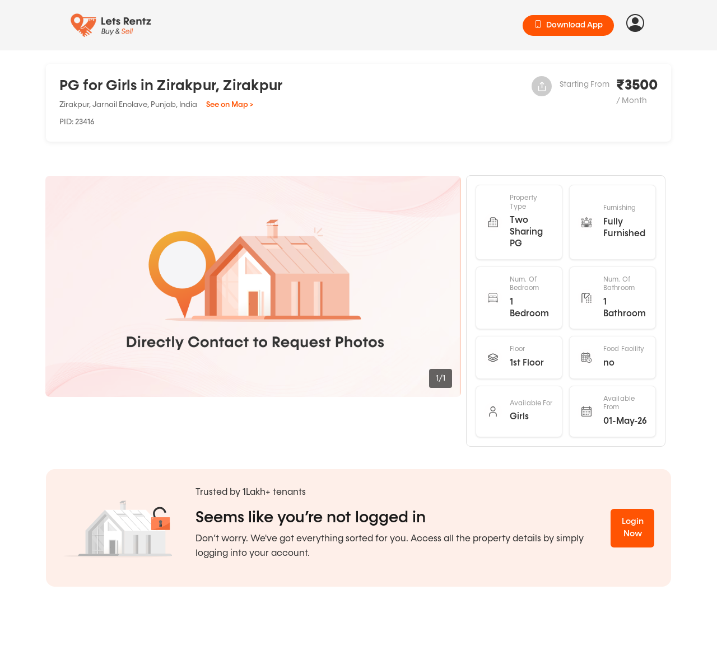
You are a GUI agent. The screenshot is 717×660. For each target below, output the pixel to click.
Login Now (633, 528)
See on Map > (229, 105)
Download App (568, 25)
